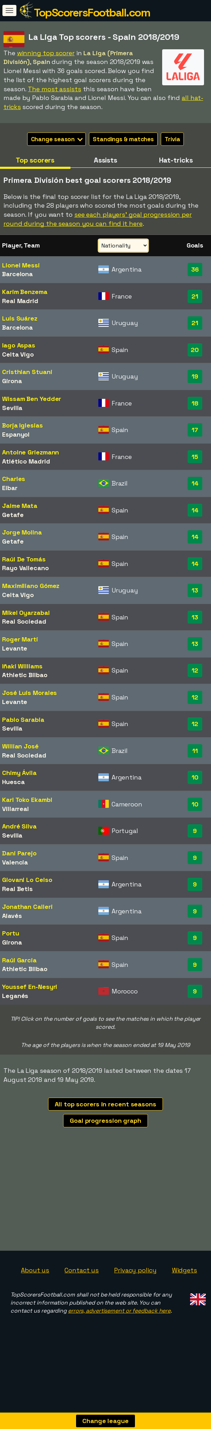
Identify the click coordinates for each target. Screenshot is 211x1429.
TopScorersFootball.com (92, 13)
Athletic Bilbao (24, 675)
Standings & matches (123, 139)
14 (194, 483)
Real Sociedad (24, 621)
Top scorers (35, 160)
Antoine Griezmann (30, 452)
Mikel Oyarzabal (26, 613)
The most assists (54, 89)
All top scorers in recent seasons (105, 1104)
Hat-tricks (176, 160)
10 (194, 777)
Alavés (12, 916)
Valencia (15, 862)
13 (194, 590)
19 (194, 376)
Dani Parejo (19, 853)
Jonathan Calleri (27, 907)
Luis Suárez (19, 318)
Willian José (20, 746)
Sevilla (12, 408)
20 (195, 350)
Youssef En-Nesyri (29, 987)
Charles (13, 479)
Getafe (12, 515)
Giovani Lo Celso (27, 880)
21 (194, 296)
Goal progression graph (105, 1120)
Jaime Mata (19, 506)
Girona (12, 381)
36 (195, 269)
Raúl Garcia (19, 960)
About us (35, 1286)
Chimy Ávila (19, 773)
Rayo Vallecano (25, 568)
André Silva (19, 826)
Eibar (9, 488)
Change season (57, 139)
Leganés (15, 996)
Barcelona (17, 274)
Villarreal (15, 809)
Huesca (13, 782)
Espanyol (16, 434)
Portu (10, 933)
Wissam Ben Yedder (31, 399)
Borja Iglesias (22, 425)
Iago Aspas (18, 345)
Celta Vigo (18, 354)
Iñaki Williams (22, 666)
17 (194, 430)
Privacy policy (135, 1286)
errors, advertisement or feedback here (119, 1326)
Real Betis (17, 889)
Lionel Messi (21, 265)
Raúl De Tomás (24, 559)
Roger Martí (20, 639)
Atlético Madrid (26, 461)
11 (195, 751)
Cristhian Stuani (27, 372)
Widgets (184, 1286)
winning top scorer (46, 53)
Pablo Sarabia (23, 720)
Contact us (82, 1286)
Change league (105, 1421)
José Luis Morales (29, 693)
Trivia (172, 139)
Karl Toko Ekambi (27, 800)
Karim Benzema (24, 292)
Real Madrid (20, 301)
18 (194, 403)
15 (194, 457)
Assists (105, 160)
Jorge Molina (22, 532)
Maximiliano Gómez (30, 586)
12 (194, 670)
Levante (14, 648)
